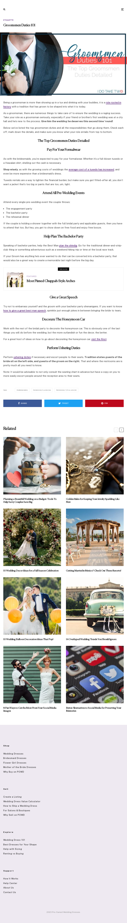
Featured (32, 276)
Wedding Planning (42, 390)
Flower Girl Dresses (14, 763)
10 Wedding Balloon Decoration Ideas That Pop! (28, 639)
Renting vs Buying (13, 853)
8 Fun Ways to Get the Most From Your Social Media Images (29, 709)
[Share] (22, 403)
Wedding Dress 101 (14, 840)
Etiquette (8, 20)
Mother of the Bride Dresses (19, 767)
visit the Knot (98, 339)
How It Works (10, 878)
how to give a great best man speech (24, 310)
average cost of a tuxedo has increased (91, 169)
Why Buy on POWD (13, 772)
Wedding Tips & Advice (67, 390)
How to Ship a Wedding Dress (20, 806)
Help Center (10, 883)
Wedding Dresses (13, 753)
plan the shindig (68, 245)
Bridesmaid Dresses (14, 758)
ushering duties (22, 357)
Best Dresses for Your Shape (20, 844)
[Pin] (104, 403)
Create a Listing (12, 797)
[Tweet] (63, 403)
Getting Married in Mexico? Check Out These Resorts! (93, 570)
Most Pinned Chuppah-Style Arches (51, 281)
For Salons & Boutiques (16, 810)
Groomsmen (23, 390)
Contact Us (9, 892)
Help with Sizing (12, 849)
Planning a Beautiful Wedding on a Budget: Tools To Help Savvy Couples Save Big (30, 500)
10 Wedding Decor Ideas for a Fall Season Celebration (31, 570)
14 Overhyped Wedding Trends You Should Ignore (91, 639)
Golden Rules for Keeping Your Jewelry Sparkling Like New (92, 500)
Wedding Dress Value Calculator (22, 801)
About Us (8, 887)
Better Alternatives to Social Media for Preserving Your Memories (93, 709)
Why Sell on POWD (14, 815)
